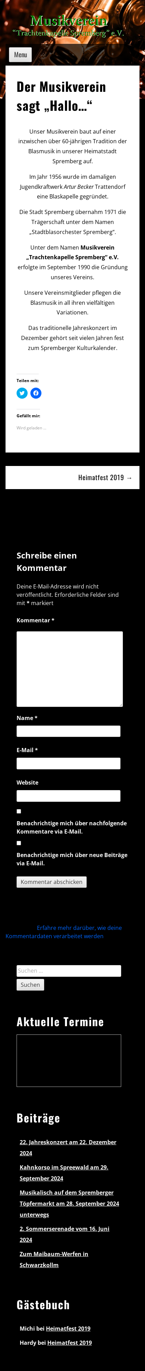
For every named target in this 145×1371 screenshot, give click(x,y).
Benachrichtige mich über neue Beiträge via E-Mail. (72, 859)
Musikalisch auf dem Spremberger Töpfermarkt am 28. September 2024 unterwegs (69, 1203)
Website (27, 782)
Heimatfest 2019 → (105, 477)
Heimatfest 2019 (68, 1328)
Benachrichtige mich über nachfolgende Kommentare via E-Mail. (72, 827)
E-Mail (27, 750)
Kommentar (36, 620)
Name (27, 718)
